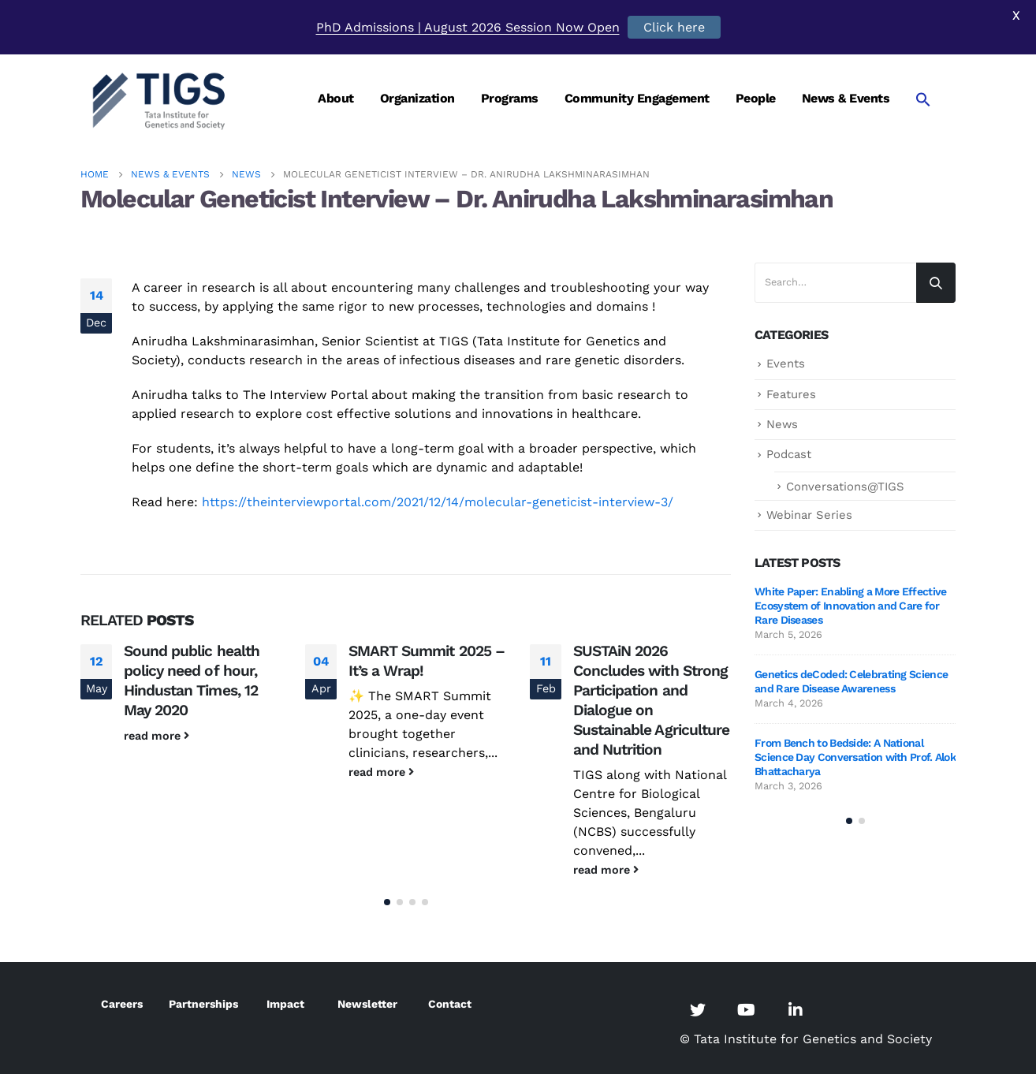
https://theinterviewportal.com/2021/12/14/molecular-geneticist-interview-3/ (437, 501)
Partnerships (203, 1004)
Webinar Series (809, 515)
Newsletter (367, 1004)
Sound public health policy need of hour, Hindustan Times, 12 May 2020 (191, 680)
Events (785, 363)
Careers (122, 1004)
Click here (674, 27)
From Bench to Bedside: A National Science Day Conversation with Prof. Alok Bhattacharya (855, 757)
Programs (509, 98)
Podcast (788, 454)
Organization (417, 98)
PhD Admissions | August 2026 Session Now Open (468, 27)
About (336, 98)
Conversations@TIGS (845, 486)
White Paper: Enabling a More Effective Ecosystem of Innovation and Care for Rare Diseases (850, 605)
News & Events (846, 98)
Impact (285, 1004)
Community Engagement (637, 98)
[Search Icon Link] (923, 99)
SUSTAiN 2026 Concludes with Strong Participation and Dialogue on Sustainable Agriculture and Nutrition (651, 700)
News (782, 424)
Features (791, 394)
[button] (387, 902)
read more (156, 735)
